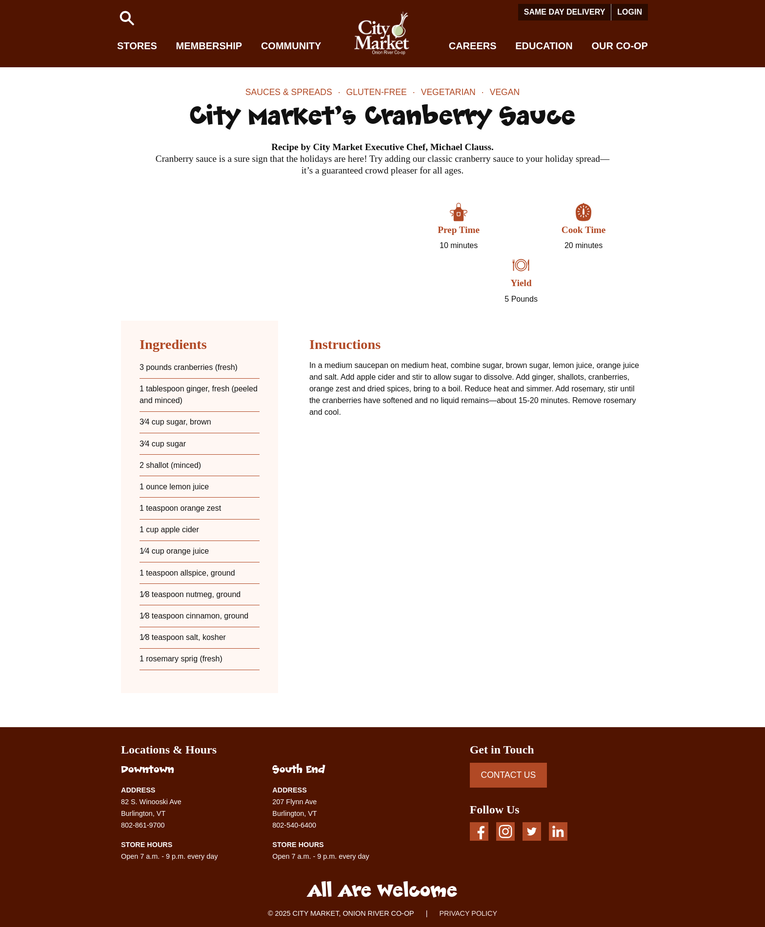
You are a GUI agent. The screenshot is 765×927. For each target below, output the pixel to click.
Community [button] (291, 45)
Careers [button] (473, 45)
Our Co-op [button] (619, 45)
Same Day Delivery (564, 12)
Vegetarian (448, 92)
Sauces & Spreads (288, 92)
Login (629, 12)
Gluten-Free (376, 92)
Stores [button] (137, 45)
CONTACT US (508, 775)
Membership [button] (209, 45)
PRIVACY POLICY (468, 913)
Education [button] (543, 45)
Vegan (505, 92)
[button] (127, 18)
